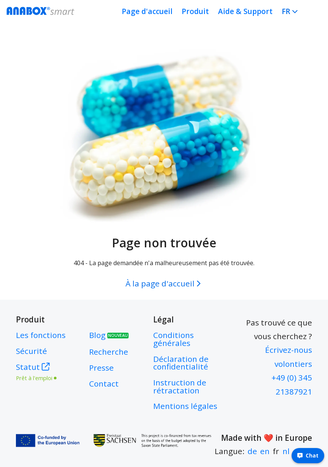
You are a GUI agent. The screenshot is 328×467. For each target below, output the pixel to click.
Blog (109, 335)
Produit (195, 11)
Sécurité (31, 351)
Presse (101, 367)
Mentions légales (185, 406)
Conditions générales (173, 339)
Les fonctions (41, 335)
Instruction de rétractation (179, 386)
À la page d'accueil (164, 283)
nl (286, 451)
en (265, 451)
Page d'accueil (147, 11)
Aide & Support (245, 11)
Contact (104, 383)
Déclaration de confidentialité (181, 363)
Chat (308, 455)
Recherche (108, 351)
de (252, 451)
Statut (41, 371)
